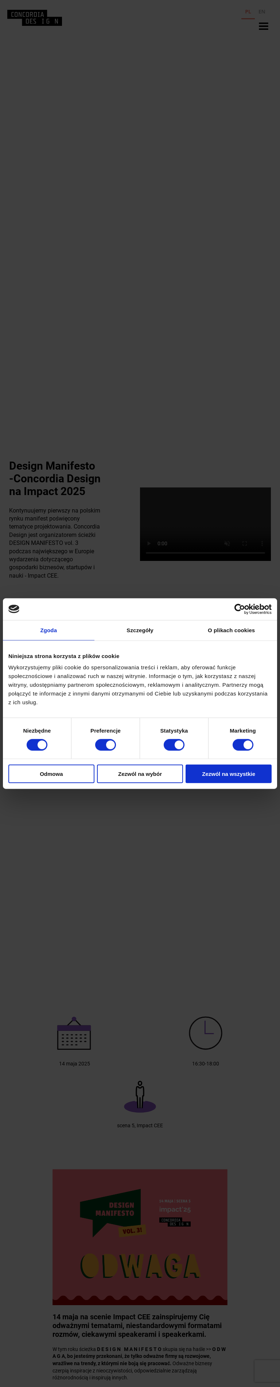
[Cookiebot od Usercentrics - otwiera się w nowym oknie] (240, 608)
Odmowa (51, 774)
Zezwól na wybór (140, 774)
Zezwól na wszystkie (228, 774)
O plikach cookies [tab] (231, 630)
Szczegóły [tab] (140, 630)
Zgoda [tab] (48, 630)
